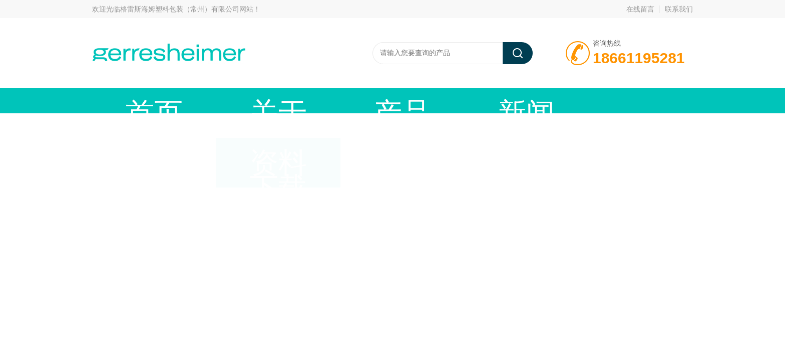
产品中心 (280, 100)
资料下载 (505, 100)
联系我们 (679, 9)
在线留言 (640, 9)
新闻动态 (355, 100)
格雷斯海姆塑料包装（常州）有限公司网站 (186, 9)
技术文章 (430, 100)
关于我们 (205, 100)
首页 (130, 100)
